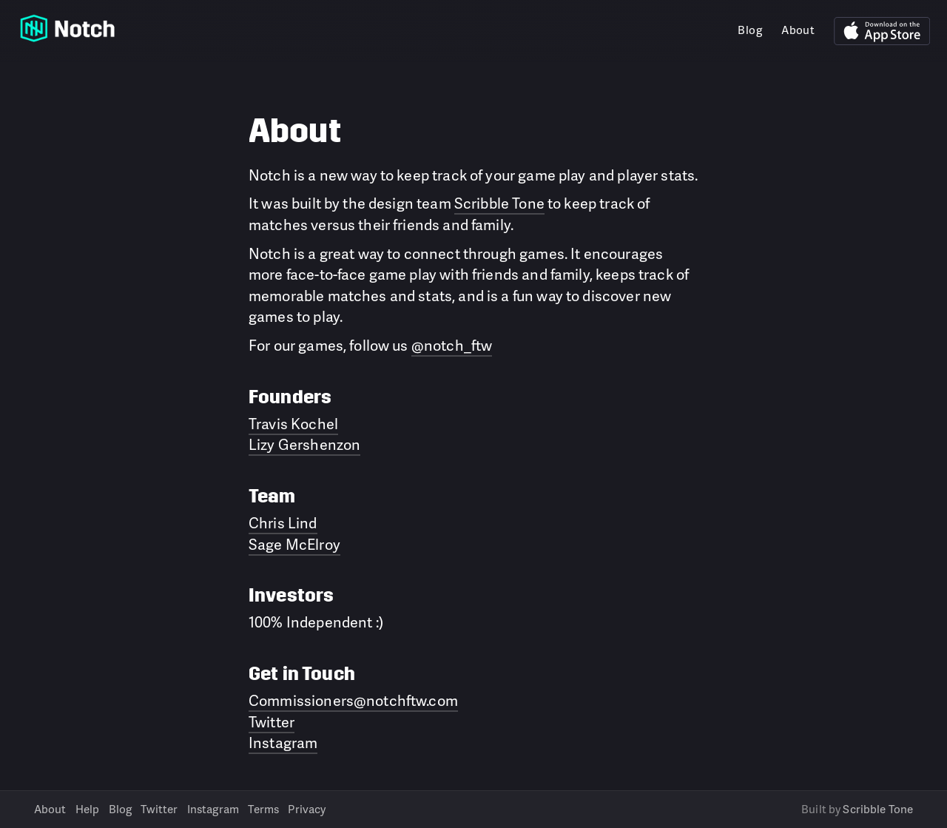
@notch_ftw (452, 344)
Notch (67, 28)
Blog (750, 30)
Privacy (307, 809)
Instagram (283, 742)
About (798, 30)
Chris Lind (283, 522)
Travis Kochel (293, 423)
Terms (263, 809)
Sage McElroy (294, 544)
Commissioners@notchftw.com (353, 700)
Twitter (271, 721)
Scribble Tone (499, 202)
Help (87, 809)
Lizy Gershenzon (304, 444)
